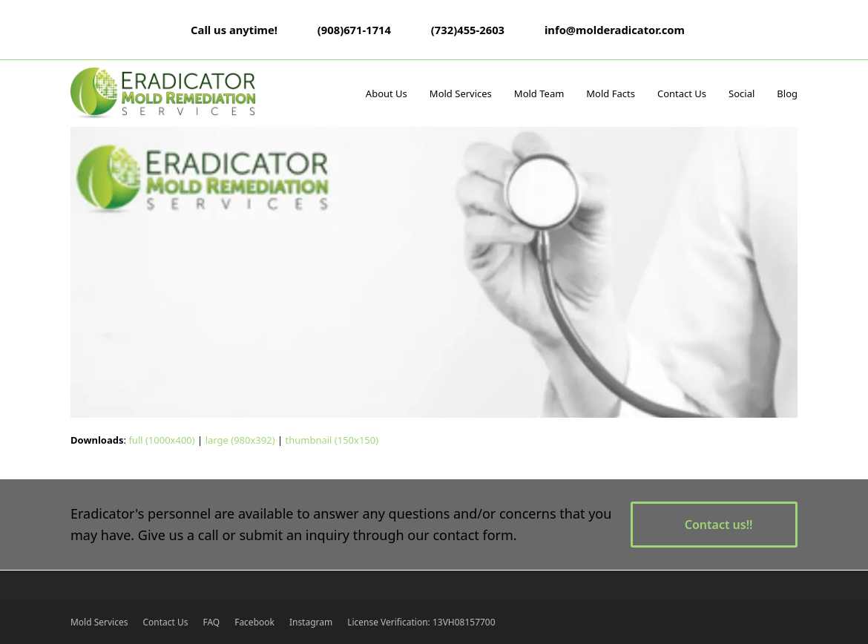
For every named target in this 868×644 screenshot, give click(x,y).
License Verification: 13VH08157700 (421, 622)
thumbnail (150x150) (331, 440)
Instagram (310, 622)
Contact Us (165, 622)
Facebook (254, 622)
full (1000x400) (161, 440)
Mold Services (99, 622)
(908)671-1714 (354, 29)
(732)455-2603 (467, 29)
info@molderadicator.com (615, 29)
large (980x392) (240, 440)
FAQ (211, 622)
